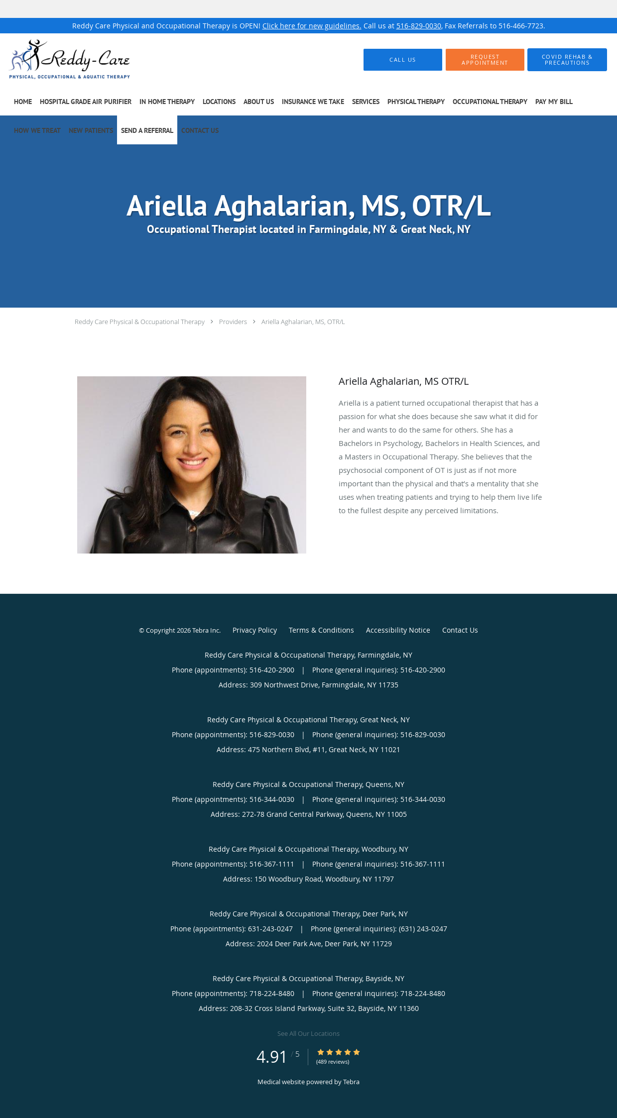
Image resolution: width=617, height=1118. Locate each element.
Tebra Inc (205, 630)
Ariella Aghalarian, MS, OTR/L (303, 321)
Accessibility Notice (398, 630)
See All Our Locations (308, 1033)
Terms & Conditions (321, 630)
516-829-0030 (418, 25)
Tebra (351, 1081)
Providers (233, 321)
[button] (485, 59)
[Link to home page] (54, 59)
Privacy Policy (255, 630)
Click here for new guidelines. (312, 25)
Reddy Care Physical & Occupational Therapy (140, 321)
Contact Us (460, 630)
